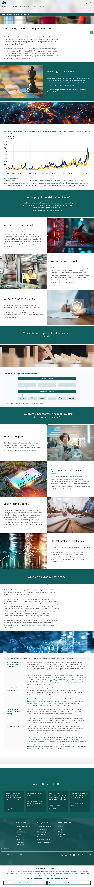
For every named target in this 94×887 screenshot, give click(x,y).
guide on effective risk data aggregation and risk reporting (54, 682)
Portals (60, 826)
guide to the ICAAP (35, 722)
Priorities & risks (25, 14)
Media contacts (21, 842)
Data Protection (42, 837)
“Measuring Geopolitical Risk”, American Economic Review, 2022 (66, 91)
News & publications (67, 11)
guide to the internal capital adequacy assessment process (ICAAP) (51, 701)
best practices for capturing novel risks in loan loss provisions (50, 706)
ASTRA (60, 829)
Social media (20, 844)
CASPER (60, 832)
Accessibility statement (44, 839)
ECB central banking (84, 11)
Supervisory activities (35, 11)
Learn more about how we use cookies (58, 878)
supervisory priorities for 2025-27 (25, 450)
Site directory (6, 848)
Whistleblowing (63, 837)
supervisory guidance (16, 513)
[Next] (92, 801)
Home (3, 14)
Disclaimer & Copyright (44, 826)
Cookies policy (41, 832)
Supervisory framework (18, 11)
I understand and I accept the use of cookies (25, 882)
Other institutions (21, 832)
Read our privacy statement (35, 878)
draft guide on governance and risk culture (72, 680)
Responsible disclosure (44, 842)
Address (18, 837)
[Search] (77, 3)
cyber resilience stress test (76, 477)
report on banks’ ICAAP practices (43, 718)
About (5, 11)
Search (86, 3)
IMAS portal (61, 834)
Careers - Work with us (23, 826)
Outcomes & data (51, 11)
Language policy (42, 834)
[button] (88, 3)
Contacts (19, 834)
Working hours (20, 839)
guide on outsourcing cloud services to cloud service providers (50, 746)
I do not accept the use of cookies (69, 882)
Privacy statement (42, 829)
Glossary (19, 829)
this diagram (39, 403)
